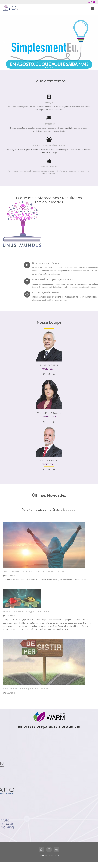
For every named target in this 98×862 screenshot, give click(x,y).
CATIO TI (55, 855)
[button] (49, 41)
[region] (49, 41)
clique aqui (68, 509)
